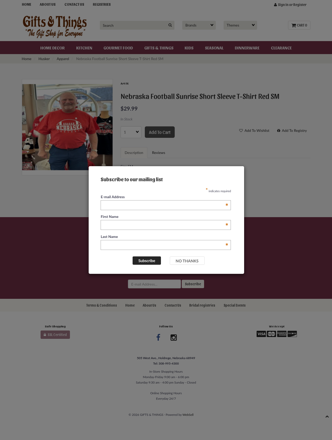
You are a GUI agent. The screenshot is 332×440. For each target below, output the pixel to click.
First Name (164, 216)
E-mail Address (164, 197)
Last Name (164, 236)
